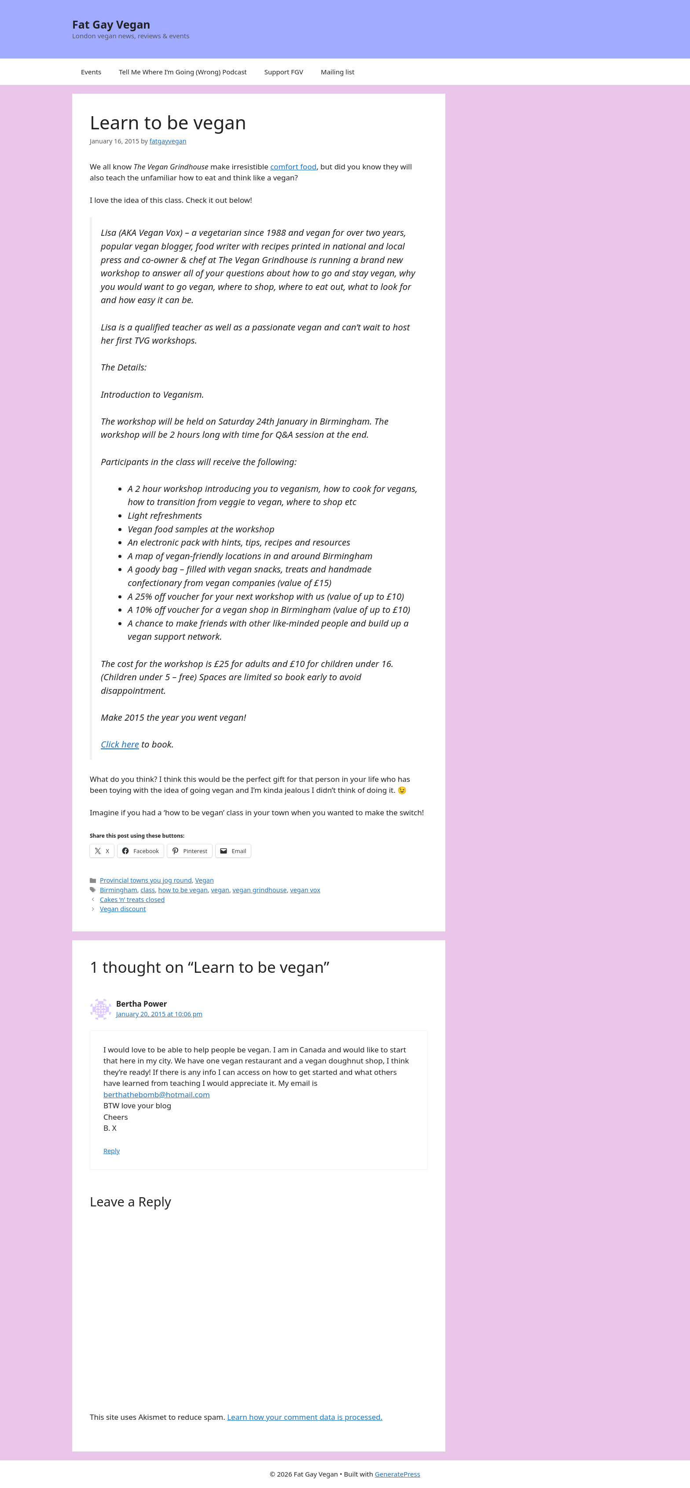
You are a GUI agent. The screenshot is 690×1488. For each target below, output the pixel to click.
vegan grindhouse (260, 890)
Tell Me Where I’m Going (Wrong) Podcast (183, 71)
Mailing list (337, 71)
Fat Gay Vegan (111, 24)
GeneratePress (397, 1474)
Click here (120, 744)
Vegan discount (123, 909)
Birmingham (118, 890)
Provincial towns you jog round (146, 880)
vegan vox (305, 890)
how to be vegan (183, 890)
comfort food (293, 166)
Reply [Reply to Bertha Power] (111, 1151)
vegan (220, 890)
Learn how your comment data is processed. (304, 1417)
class (147, 890)
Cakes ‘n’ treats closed (132, 899)
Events (91, 71)
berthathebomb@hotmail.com (156, 1094)
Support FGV (283, 71)
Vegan (204, 880)
